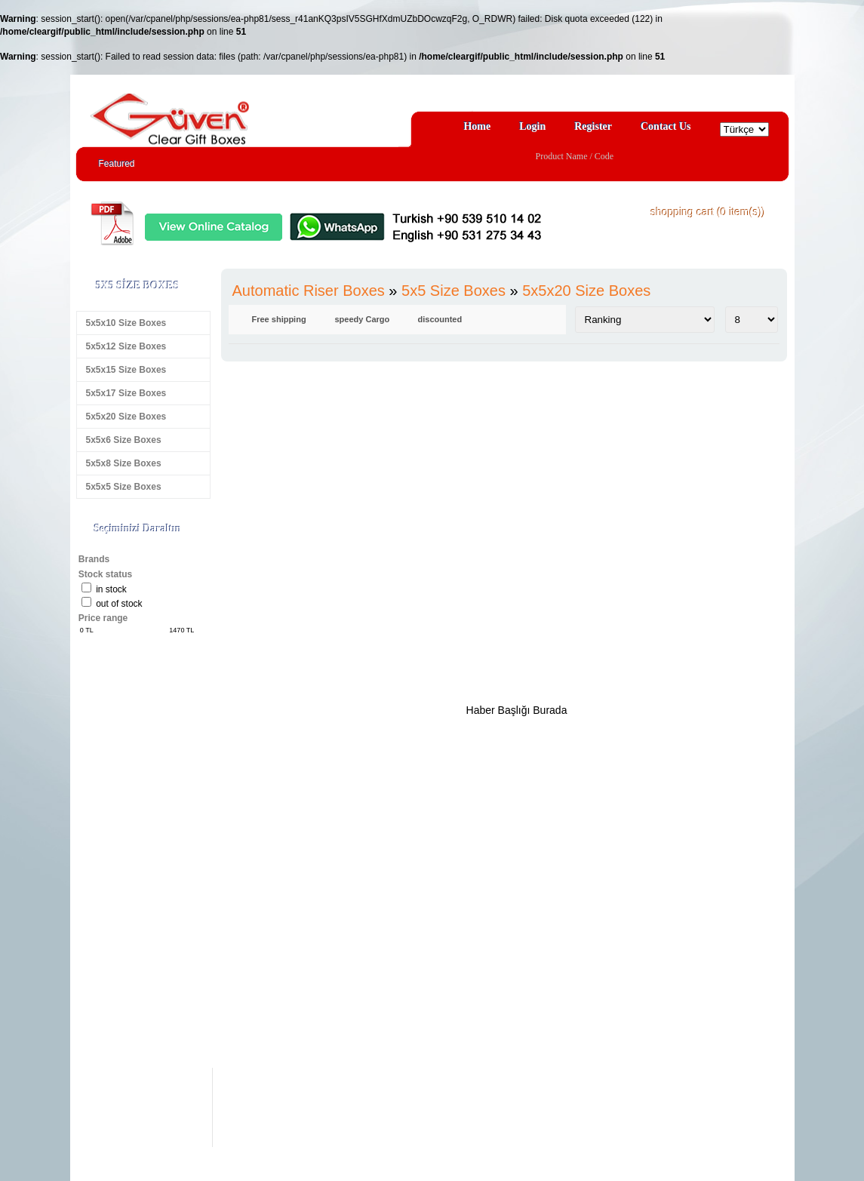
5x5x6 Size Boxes (123, 440)
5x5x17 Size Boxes (126, 393)
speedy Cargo (362, 319)
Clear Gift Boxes (202, 112)
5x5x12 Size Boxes (126, 346)
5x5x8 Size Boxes (123, 463)
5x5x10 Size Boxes (126, 323)
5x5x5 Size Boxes (123, 486)
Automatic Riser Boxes (308, 290)
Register (593, 126)
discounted (440, 319)
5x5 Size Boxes (453, 290)
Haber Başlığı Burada (516, 710)
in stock (111, 589)
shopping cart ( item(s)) (708, 212)
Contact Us (666, 126)
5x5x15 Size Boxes (126, 369)
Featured (117, 163)
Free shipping (279, 319)
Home (476, 126)
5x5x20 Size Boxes (126, 416)
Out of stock (119, 603)
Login (532, 126)
